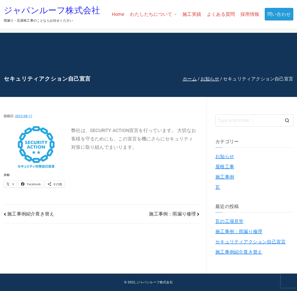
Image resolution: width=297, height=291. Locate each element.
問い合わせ (279, 14)
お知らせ (224, 156)
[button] (174, 14)
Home (118, 14)
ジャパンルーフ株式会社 (52, 11)
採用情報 (249, 14)
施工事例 (224, 177)
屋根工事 (224, 166)
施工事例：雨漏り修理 (172, 214)
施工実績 (191, 14)
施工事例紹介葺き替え (30, 214)
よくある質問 (221, 14)
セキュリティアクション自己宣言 (250, 242)
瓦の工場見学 (229, 221)
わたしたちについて (153, 14)
